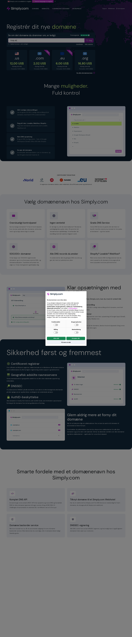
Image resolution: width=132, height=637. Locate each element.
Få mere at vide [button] (66, 342)
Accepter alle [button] (76, 338)
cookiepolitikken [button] (72, 308)
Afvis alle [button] (56, 338)
